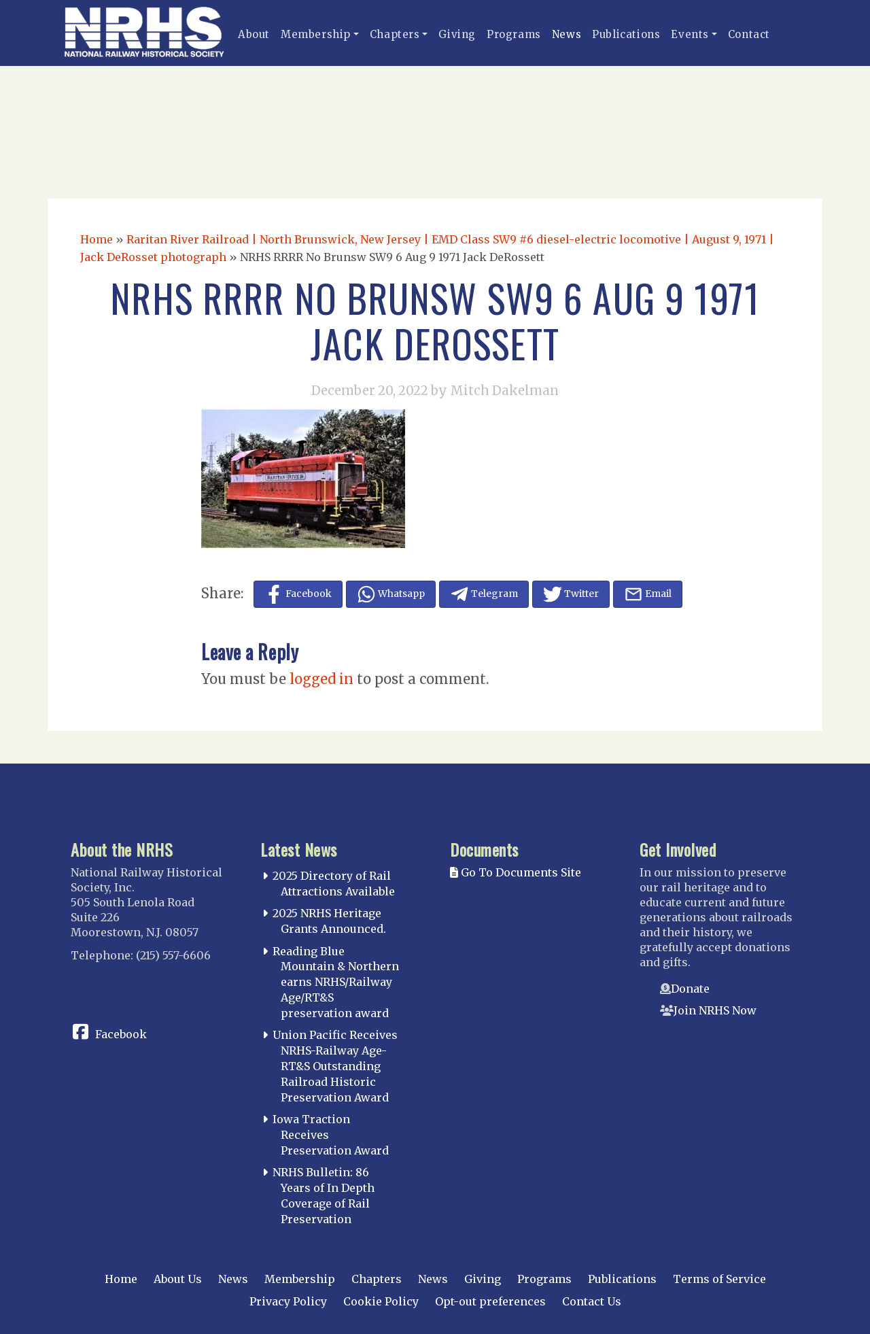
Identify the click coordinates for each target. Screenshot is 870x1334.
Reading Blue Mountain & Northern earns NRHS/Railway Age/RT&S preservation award (336, 982)
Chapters (395, 34)
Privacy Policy (288, 1301)
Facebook (121, 1034)
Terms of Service (719, 1279)
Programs (514, 34)
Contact (749, 34)
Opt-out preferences (490, 1301)
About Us (178, 1279)
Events (690, 34)
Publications (626, 34)
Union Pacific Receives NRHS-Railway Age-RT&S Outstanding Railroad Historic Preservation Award (335, 1066)
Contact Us (591, 1301)
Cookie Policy (381, 1301)
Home (96, 239)
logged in (321, 678)
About (254, 34)
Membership (316, 34)
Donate (690, 988)
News (566, 34)
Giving (457, 34)
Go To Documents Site (515, 872)
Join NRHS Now (715, 1010)
